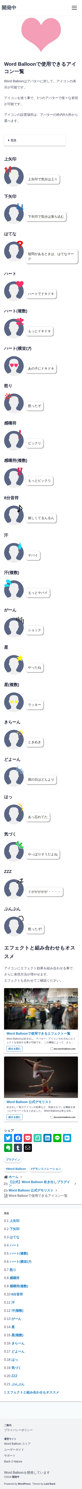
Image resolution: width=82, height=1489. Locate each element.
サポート (10, 1455)
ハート (14, 1245)
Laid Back (50, 1483)
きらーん (18, 1343)
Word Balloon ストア (17, 1443)
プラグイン (13, 1159)
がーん (16, 1319)
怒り (13, 1270)
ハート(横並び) (20, 1261)
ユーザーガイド (14, 1449)
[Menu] (74, 8)
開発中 (9, 7)
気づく (16, 1368)
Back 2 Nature (13, 1461)
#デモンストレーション (46, 1168)
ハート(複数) (19, 1253)
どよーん (18, 1351)
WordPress (24, 1483)
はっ (14, 1359)
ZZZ (14, 1376)
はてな (14, 1237)
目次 (13, 140)
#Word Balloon (16, 1168)
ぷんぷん (18, 1384)
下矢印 (14, 1229)
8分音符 (17, 1294)
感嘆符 (14, 1278)
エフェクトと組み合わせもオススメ (33, 1392)
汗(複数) (17, 1310)
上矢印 (14, 1221)
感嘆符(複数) (19, 1286)
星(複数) (17, 1335)
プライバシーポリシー (18, 1430)
